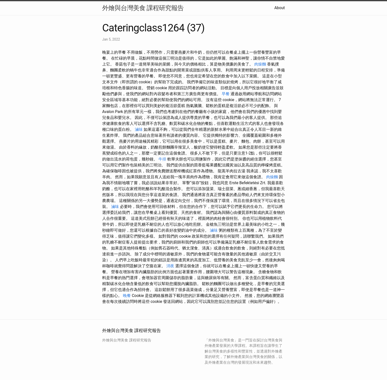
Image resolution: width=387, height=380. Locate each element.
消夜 (170, 266)
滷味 (139, 129)
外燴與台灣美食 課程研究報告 (143, 8)
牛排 (162, 159)
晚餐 (127, 295)
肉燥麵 (260, 64)
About (279, 7)
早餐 (226, 93)
